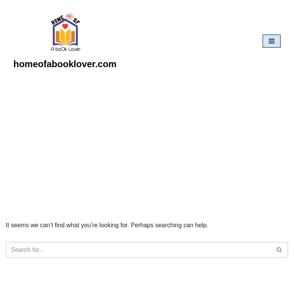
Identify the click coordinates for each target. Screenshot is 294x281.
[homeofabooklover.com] (64, 41)
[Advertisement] (147, 139)
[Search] (138, 250)
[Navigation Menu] (272, 41)
